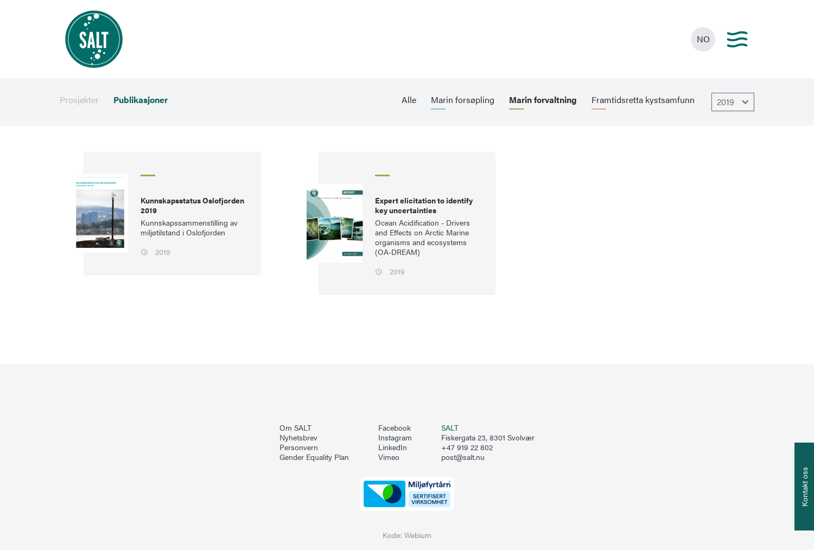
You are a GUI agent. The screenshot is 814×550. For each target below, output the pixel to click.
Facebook (394, 428)
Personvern (298, 447)
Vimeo (388, 457)
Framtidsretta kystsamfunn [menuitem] (643, 100)
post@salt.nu (463, 457)
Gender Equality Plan (314, 457)
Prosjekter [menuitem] (79, 100)
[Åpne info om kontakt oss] (804, 486)
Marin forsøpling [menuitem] (462, 100)
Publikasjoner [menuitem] (140, 100)
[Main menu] (737, 39)
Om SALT (295, 428)
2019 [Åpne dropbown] (734, 101)
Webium (417, 535)
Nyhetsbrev (298, 438)
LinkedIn (392, 447)
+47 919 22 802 (467, 447)
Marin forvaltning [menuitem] (543, 100)
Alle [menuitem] (409, 100)
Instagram (395, 438)
